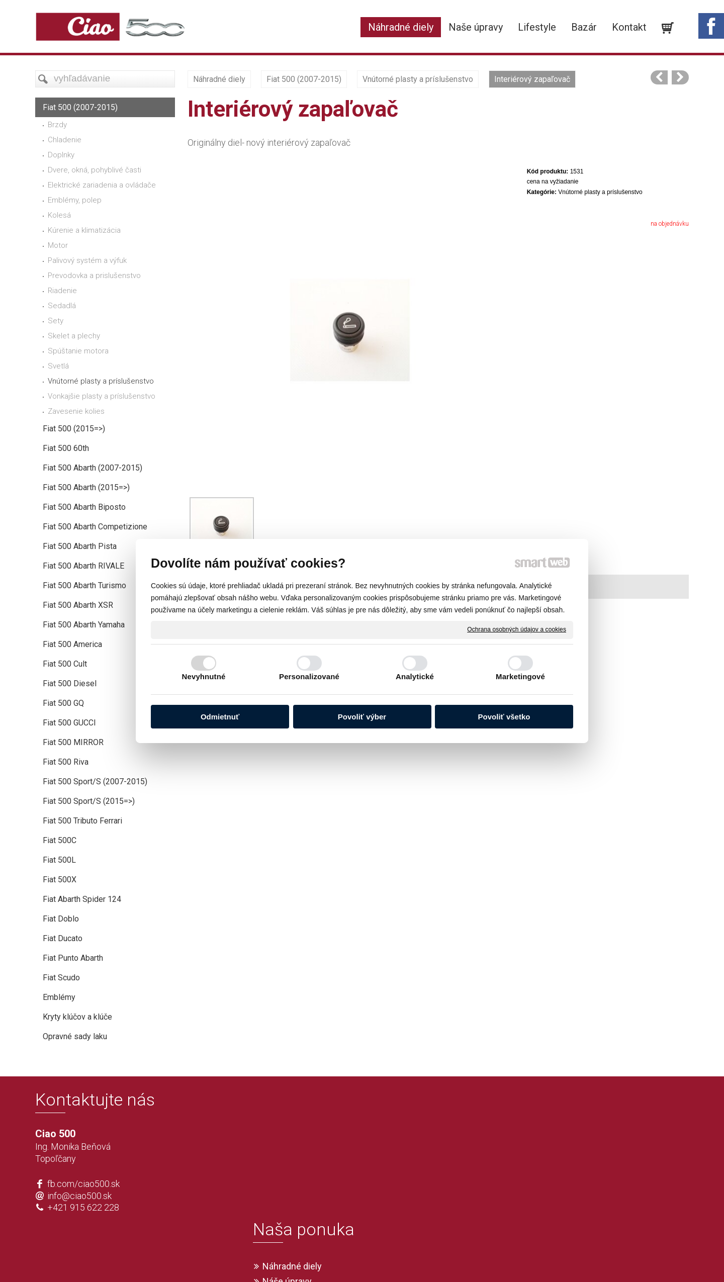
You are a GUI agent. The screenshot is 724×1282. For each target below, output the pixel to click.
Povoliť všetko (504, 716)
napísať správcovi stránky (333, 1257)
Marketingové (520, 676)
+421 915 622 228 (83, 1207)
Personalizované (309, 676)
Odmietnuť (220, 716)
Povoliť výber (362, 716)
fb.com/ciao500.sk (83, 1183)
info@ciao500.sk (79, 1196)
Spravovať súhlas (511, 1257)
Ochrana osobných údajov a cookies (516, 629)
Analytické (415, 676)
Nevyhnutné (204, 676)
